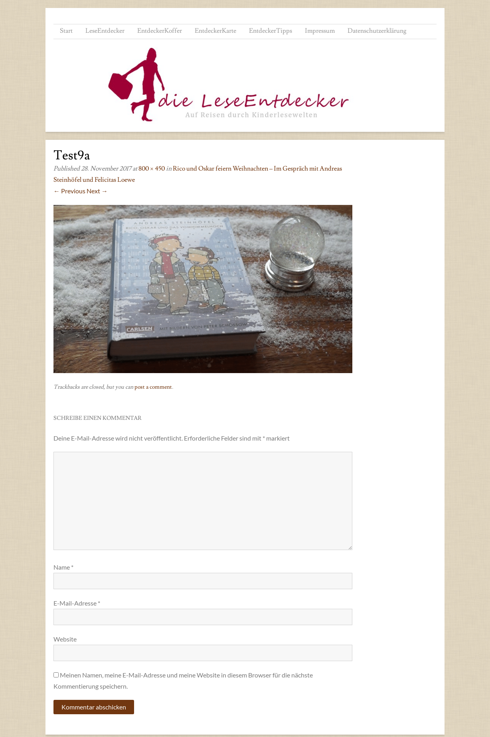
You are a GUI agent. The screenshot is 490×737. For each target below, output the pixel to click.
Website (65, 639)
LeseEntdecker (104, 31)
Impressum (320, 31)
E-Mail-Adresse (76, 603)
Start (66, 31)
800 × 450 (151, 169)
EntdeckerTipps (270, 31)
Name (63, 567)
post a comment (153, 387)
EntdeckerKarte (215, 31)
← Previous (69, 191)
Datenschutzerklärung (377, 31)
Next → (97, 191)
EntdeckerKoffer (159, 31)
